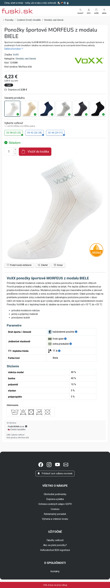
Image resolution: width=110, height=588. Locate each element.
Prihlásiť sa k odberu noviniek (55, 473)
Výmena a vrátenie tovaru (55, 519)
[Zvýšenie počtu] (15, 150)
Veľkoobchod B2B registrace (55, 550)
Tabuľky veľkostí (55, 540)
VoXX (16, 54)
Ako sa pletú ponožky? (55, 545)
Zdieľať (43, 265)
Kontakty (55, 571)
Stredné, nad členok (26, 58)
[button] (89, 11)
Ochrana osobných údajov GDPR (55, 504)
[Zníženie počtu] (15, 154)
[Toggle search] (80, 11)
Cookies (55, 509)
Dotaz (58, 265)
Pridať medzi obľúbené (19, 265)
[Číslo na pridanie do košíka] (8, 152)
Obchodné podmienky (55, 494)
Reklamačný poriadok (55, 514)
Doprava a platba (55, 499)
